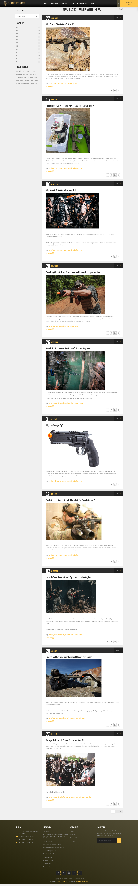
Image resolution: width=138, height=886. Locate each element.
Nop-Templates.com (82, 881)
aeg (17, 71)
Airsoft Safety (47, 841)
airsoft (61, 168)
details (117, 17)
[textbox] (25, 16)
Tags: (47, 83)
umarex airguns (25, 83)
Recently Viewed (75, 838)
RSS (121, 9)
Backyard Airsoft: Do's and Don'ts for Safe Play (65, 740)
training (36, 80)
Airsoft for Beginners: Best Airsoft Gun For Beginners (69, 348)
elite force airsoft (73, 83)
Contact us (46, 831)
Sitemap (72, 841)
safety (67, 326)
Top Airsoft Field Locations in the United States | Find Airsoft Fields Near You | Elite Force (55, 836)
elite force (76, 555)
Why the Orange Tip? (54, 425)
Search (36, 16)
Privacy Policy (47, 863)
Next (121, 811)
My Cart (129, 3)
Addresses (73, 834)
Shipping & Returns (49, 860)
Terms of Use (47, 867)
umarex (18, 83)
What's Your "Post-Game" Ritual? (60, 24)
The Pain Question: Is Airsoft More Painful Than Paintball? (70, 500)
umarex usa (34, 83)
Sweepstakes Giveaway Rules (52, 844)
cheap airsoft (33, 74)
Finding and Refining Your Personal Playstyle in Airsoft (69, 657)
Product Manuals (48, 857)
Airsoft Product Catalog (50, 854)
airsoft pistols (31, 71)
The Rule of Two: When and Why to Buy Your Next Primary (70, 106)
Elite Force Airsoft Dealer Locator (53, 847)
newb (50, 83)
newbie (55, 83)
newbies (81, 635)
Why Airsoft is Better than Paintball (61, 190)
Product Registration (49, 851)
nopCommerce (62, 881)
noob (32, 80)
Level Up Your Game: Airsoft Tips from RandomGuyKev (68, 577)
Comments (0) (50, 86)
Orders (72, 831)
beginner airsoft (62, 83)
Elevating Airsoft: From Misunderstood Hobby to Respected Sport (73, 272)
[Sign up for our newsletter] (107, 840)
